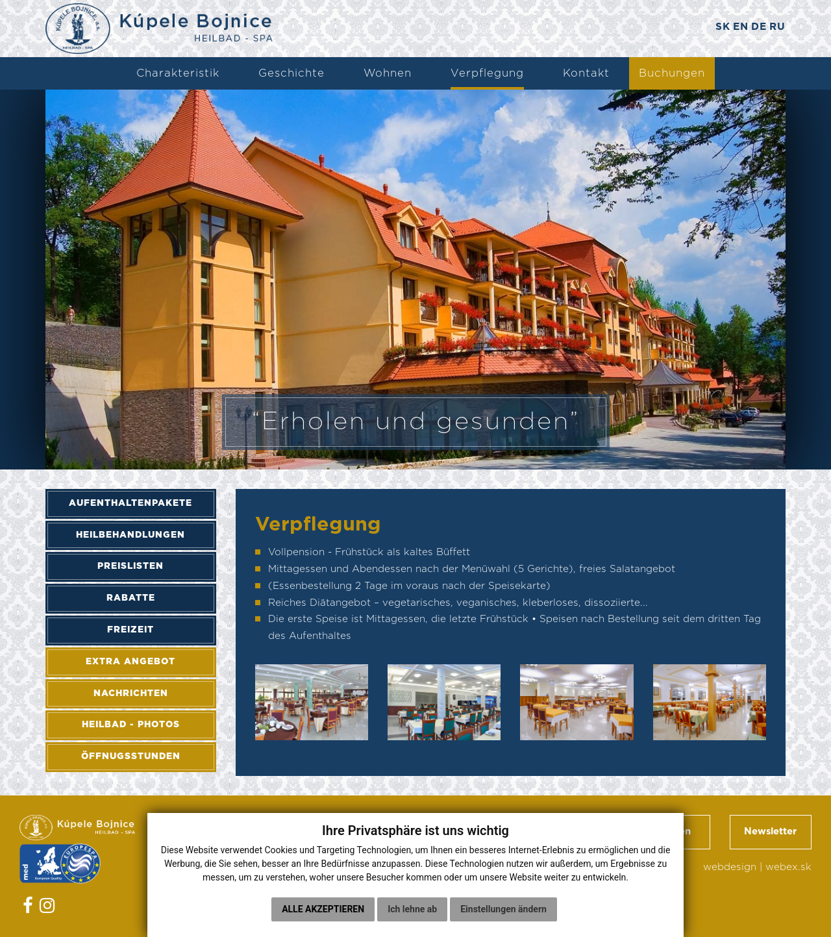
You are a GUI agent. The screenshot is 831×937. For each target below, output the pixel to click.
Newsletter (770, 833)
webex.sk (788, 870)
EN (737, 28)
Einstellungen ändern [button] (503, 909)
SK (718, 28)
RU (777, 28)
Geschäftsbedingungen (635, 833)
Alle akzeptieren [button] (323, 909)
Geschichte (291, 73)
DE (757, 28)
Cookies (208, 896)
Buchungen (672, 73)
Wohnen (388, 73)
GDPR (202, 879)
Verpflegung (487, 73)
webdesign (729, 870)
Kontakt (586, 73)
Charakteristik (177, 73)
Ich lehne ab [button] (412, 909)
